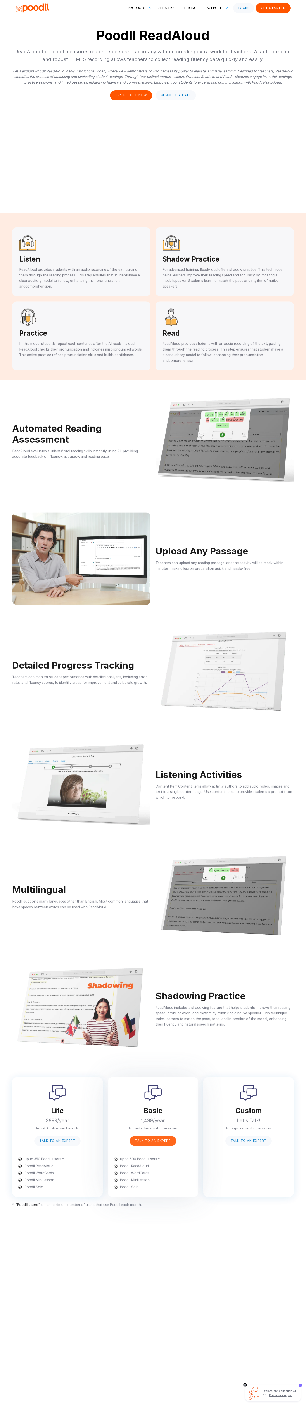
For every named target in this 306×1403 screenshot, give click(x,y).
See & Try (166, 8)
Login (243, 8)
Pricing (190, 8)
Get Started (273, 8)
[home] (32, 8)
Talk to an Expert (58, 1142)
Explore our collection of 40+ (279, 1393)
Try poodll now (131, 95)
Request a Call (176, 95)
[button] (138, 8)
